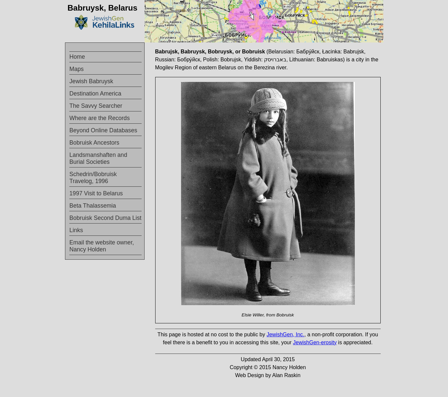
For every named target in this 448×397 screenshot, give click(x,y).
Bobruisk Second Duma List (105, 218)
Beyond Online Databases (103, 130)
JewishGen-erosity (315, 342)
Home (77, 56)
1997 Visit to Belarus (96, 193)
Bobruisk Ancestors (94, 142)
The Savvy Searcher (95, 105)
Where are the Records (99, 118)
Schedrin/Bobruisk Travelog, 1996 (93, 177)
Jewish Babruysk (91, 81)
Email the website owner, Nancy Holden (101, 246)
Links (76, 230)
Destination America (95, 93)
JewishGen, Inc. (285, 334)
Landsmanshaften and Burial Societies (98, 158)
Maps (76, 69)
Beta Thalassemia (92, 205)
